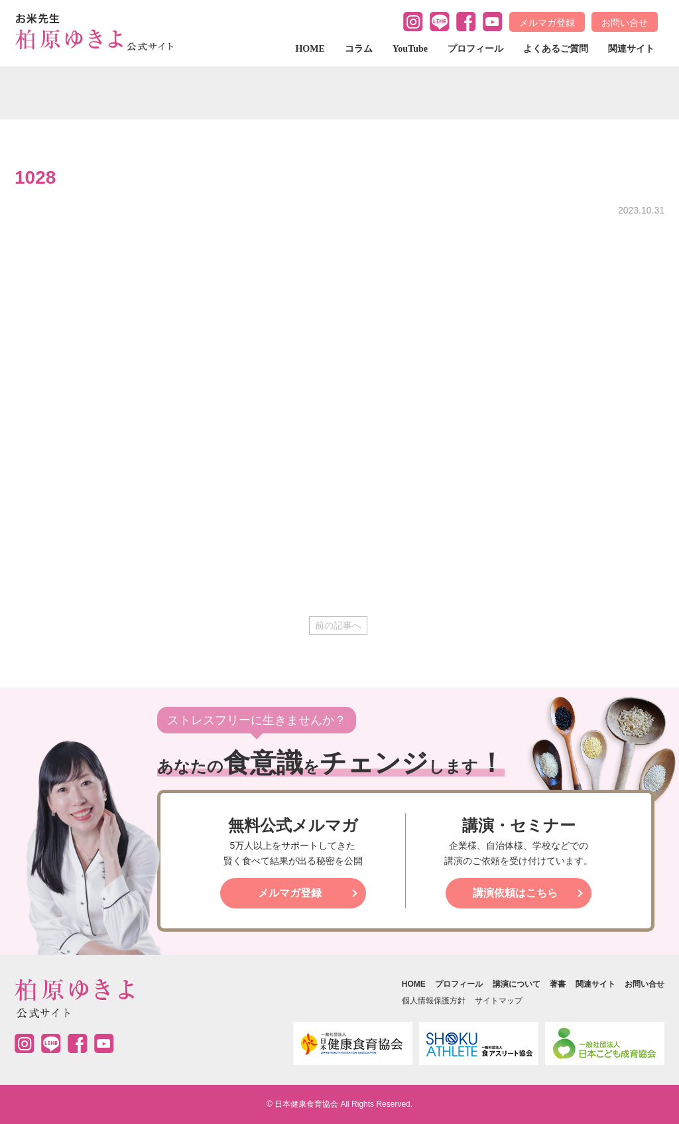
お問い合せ (624, 22)
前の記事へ (338, 625)
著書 (558, 984)
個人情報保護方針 (433, 1000)
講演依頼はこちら (515, 893)
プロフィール (475, 49)
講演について (516, 984)
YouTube (410, 49)
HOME (309, 49)
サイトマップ (499, 1000)
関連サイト (631, 49)
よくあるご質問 (555, 49)
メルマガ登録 (547, 22)
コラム (359, 49)
